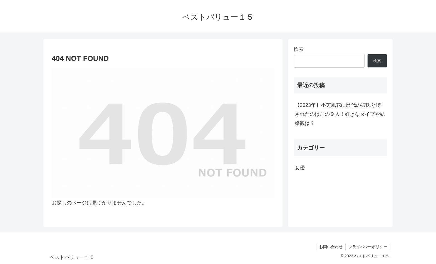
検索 (299, 49)
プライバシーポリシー (367, 247)
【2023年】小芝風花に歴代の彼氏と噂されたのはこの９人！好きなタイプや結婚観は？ (340, 114)
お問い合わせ (331, 247)
